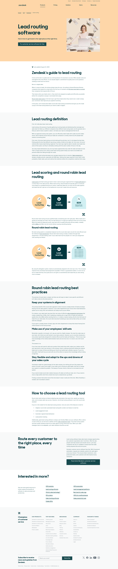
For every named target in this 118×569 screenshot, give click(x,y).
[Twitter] (83, 557)
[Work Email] (50, 558)
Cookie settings (40, 566)
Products (42, 5)
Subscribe (67, 558)
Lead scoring (35, 182)
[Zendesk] (19, 515)
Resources (93, 5)
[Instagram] (99, 557)
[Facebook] (87, 557)
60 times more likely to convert (76, 89)
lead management (44, 234)
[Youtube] (94, 557)
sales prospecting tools (64, 421)
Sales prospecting (77, 155)
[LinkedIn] (91, 557)
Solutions (68, 5)
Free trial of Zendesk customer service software (83, 462)
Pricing (55, 5)
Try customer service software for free (32, 44)
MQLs (37, 224)
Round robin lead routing (38, 99)
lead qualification (80, 182)
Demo (80, 5)
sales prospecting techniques (75, 313)
